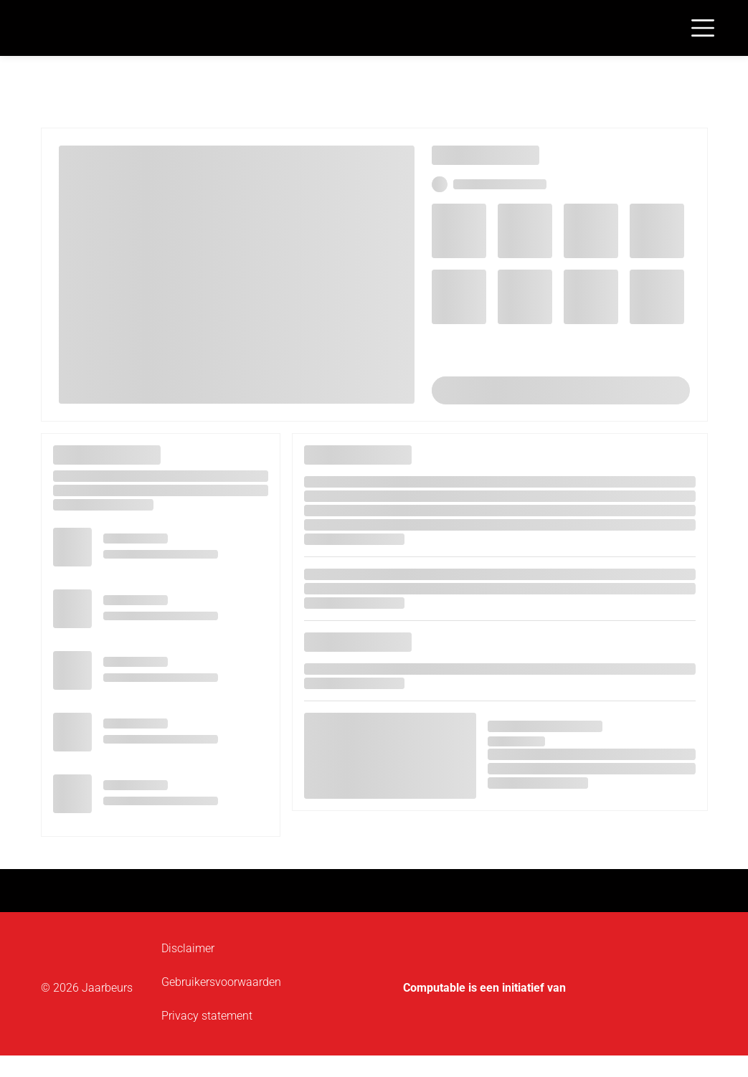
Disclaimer (187, 948)
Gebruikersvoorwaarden (221, 982)
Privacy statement (206, 1016)
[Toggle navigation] (703, 28)
